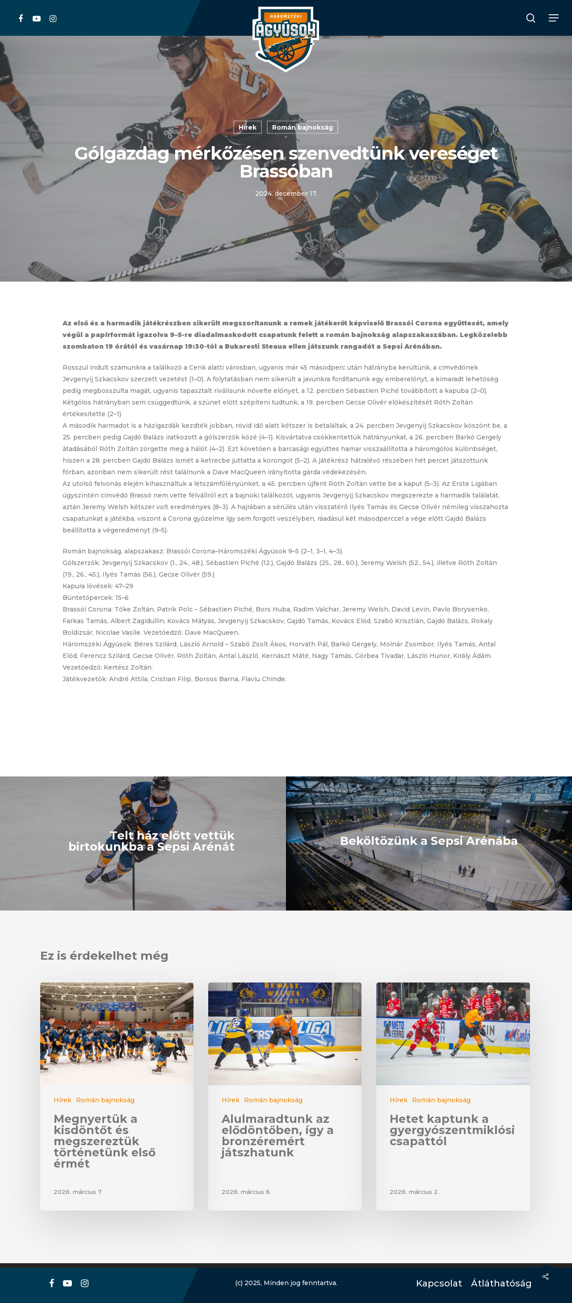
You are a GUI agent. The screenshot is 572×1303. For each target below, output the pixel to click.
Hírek (248, 127)
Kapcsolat (437, 1283)
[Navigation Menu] (554, 18)
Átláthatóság (498, 1283)
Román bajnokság (302, 127)
